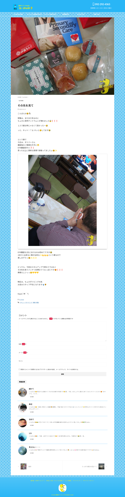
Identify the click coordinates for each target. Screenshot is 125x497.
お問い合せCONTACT (97, 14)
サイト (21, 360)
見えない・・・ (34, 446)
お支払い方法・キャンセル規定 (54, 480)
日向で (31, 419)
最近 (30, 403)
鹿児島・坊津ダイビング (37, 480)
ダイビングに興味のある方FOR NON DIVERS (34, 14)
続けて (31, 388)
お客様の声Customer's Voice (65, 14)
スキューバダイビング (26, 302)
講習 (37, 302)
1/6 (30, 432)
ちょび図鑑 (68, 480)
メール (23, 352)
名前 (22, 343)
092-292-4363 (101, 4)
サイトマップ (76, 480)
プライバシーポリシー (88, 480)
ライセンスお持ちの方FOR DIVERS (49, 14)
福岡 (34, 302)
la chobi (21, 299)
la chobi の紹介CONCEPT (18, 14)
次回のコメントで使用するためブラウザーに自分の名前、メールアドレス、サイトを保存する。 (49, 369)
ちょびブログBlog (81, 14)
